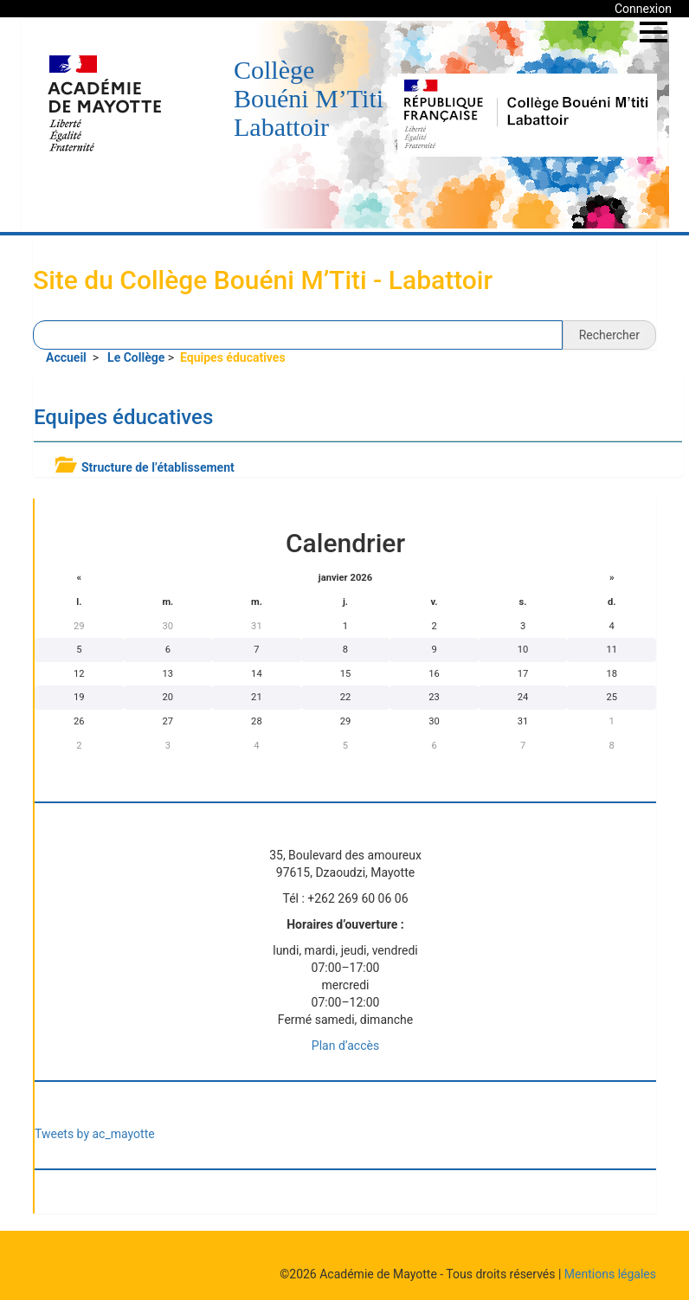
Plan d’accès (345, 1045)
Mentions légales (610, 1274)
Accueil (67, 357)
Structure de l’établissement (158, 467)
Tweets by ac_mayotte (95, 1134)
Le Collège (135, 357)
